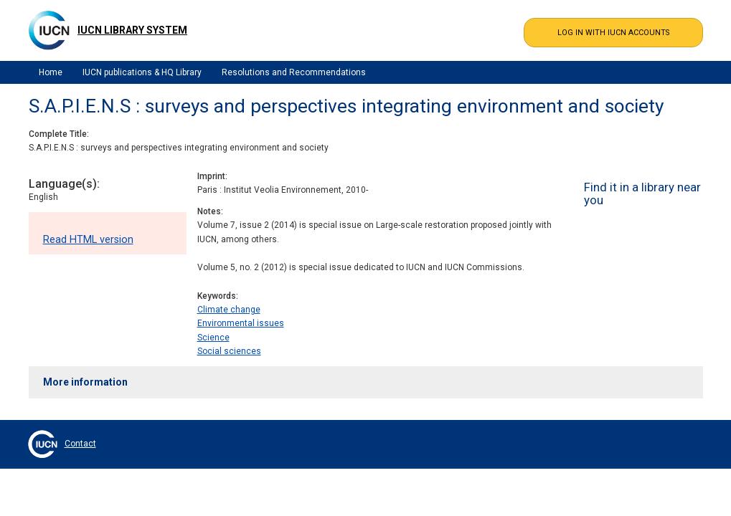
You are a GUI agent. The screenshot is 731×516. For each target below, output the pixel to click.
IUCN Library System (132, 30)
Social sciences (229, 351)
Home (50, 72)
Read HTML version (88, 240)
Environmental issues (240, 323)
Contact (80, 444)
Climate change (228, 310)
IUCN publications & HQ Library (142, 72)
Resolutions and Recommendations (294, 72)
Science (213, 338)
